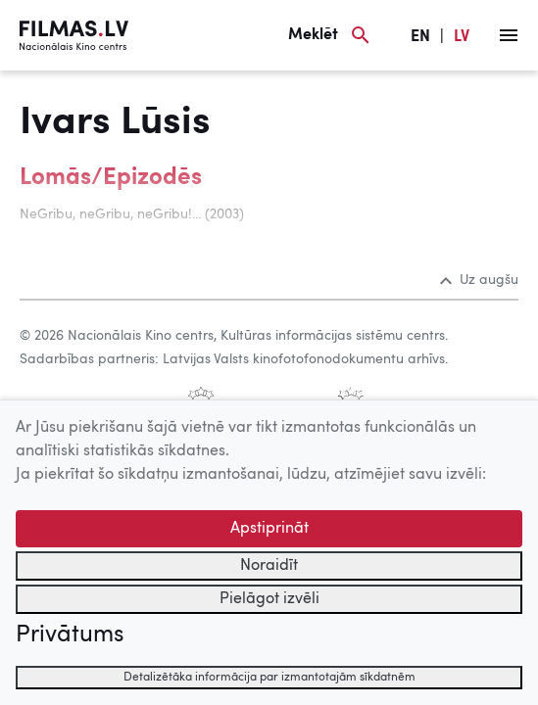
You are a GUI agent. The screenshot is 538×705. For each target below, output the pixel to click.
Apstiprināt (269, 529)
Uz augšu (479, 280)
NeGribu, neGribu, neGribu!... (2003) (132, 214)
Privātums (69, 635)
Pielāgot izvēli (269, 599)
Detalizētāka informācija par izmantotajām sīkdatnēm (269, 677)
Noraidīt (269, 566)
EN (420, 37)
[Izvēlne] (508, 35)
